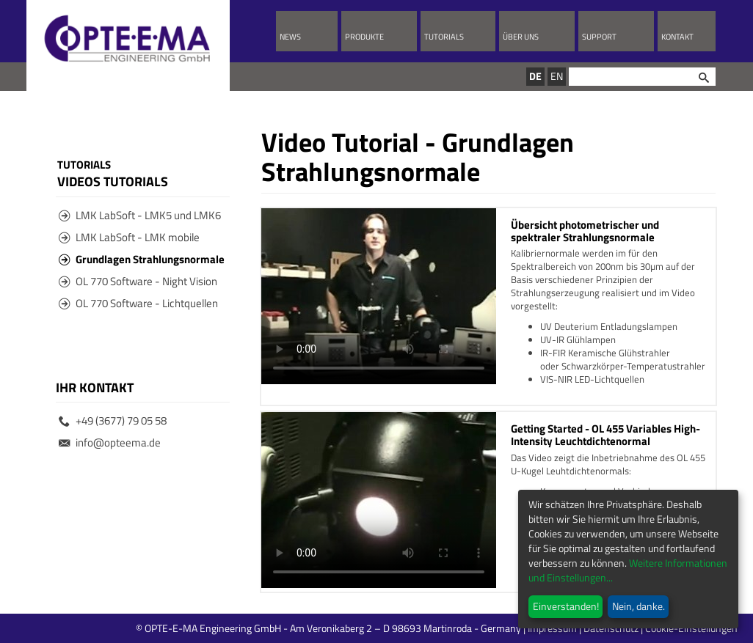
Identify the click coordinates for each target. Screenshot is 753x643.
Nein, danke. (638, 606)
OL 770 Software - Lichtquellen (138, 303)
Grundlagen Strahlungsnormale (142, 259)
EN (556, 76)
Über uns (521, 37)
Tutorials (444, 37)
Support (599, 37)
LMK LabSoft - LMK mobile (129, 237)
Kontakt (677, 37)
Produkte (364, 37)
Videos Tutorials (112, 181)
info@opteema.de (110, 442)
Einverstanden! (566, 606)
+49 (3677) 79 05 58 (113, 420)
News (290, 37)
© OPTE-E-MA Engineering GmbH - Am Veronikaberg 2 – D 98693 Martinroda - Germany (387, 628)
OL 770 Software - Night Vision (138, 281)
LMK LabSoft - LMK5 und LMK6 (140, 215)
